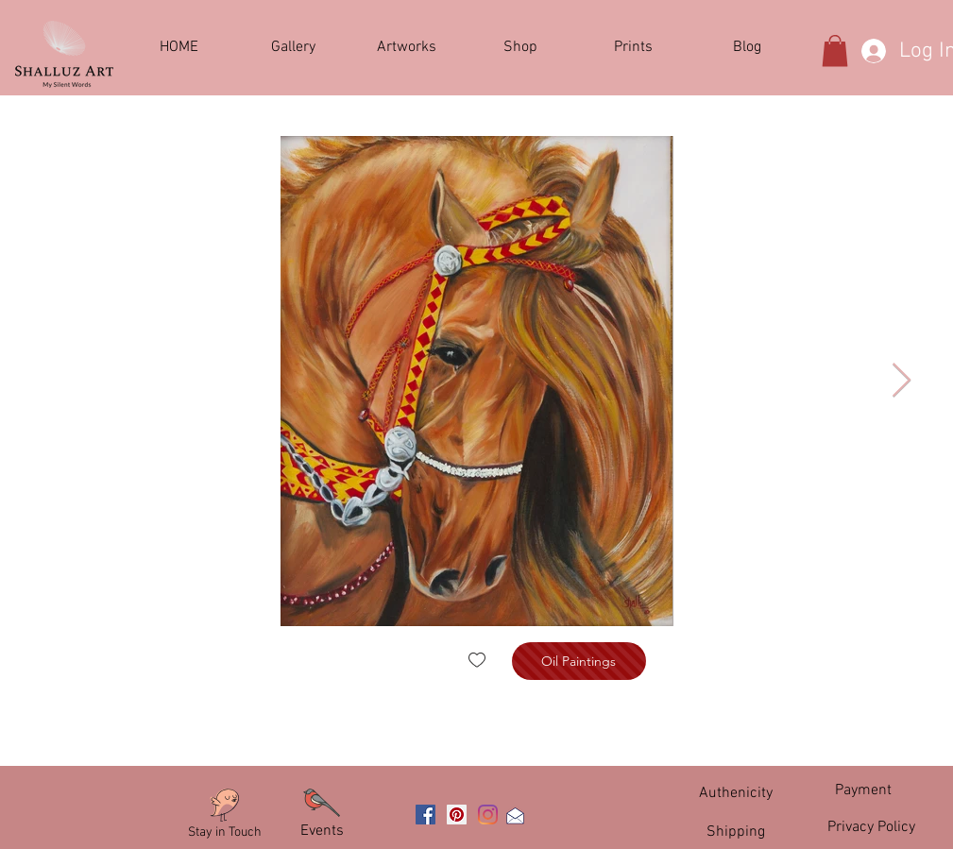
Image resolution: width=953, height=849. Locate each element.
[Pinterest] (457, 814)
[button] (407, 47)
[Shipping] (735, 831)
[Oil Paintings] (579, 661)
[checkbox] (477, 661)
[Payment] (863, 790)
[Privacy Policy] (872, 827)
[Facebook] (425, 814)
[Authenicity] (736, 792)
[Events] (322, 831)
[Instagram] (488, 814)
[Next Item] (901, 381)
